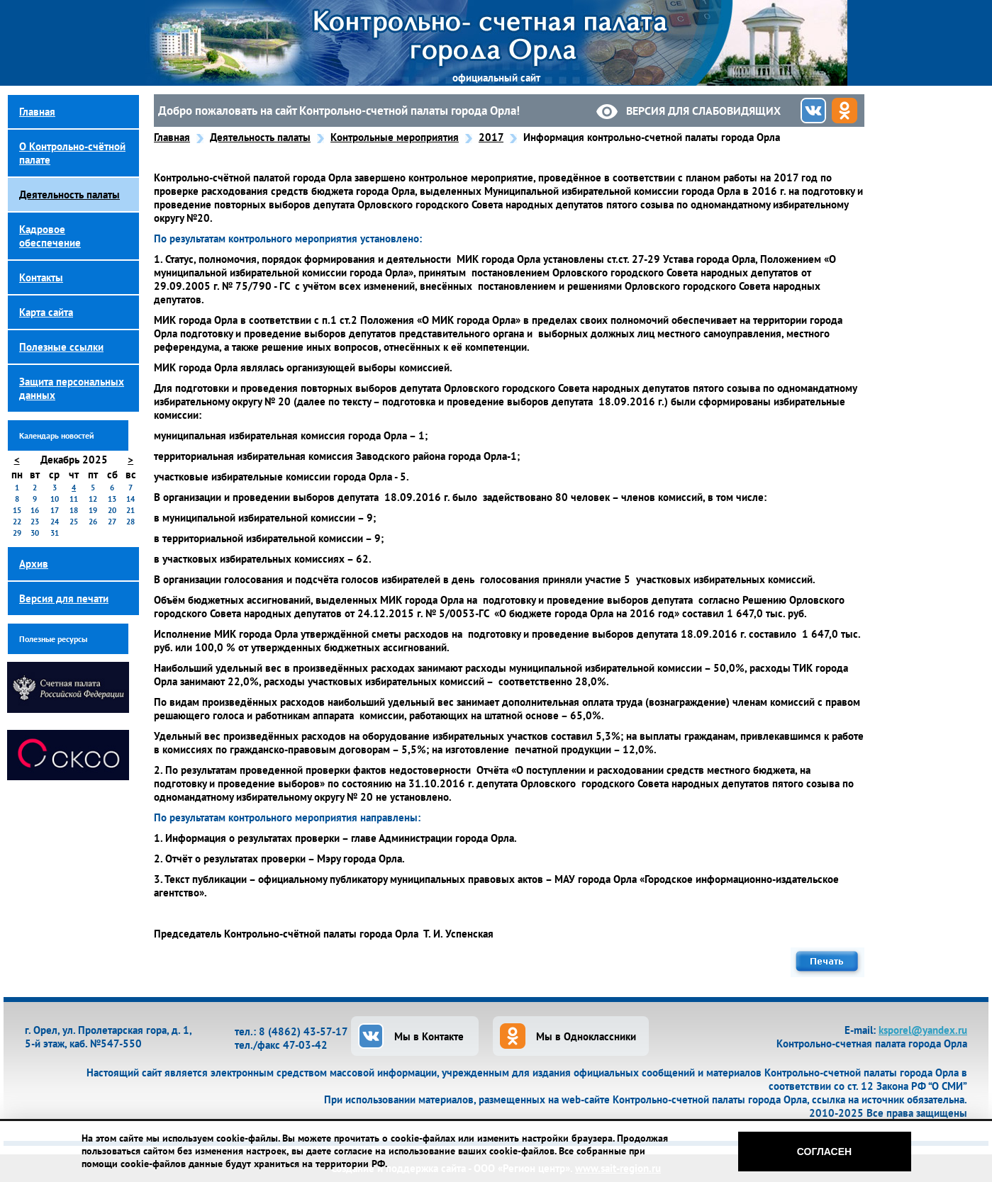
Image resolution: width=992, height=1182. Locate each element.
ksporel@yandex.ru (923, 1030)
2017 (491, 137)
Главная (172, 137)
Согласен (824, 1151)
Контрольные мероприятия (394, 137)
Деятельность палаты (260, 137)
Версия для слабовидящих (703, 110)
